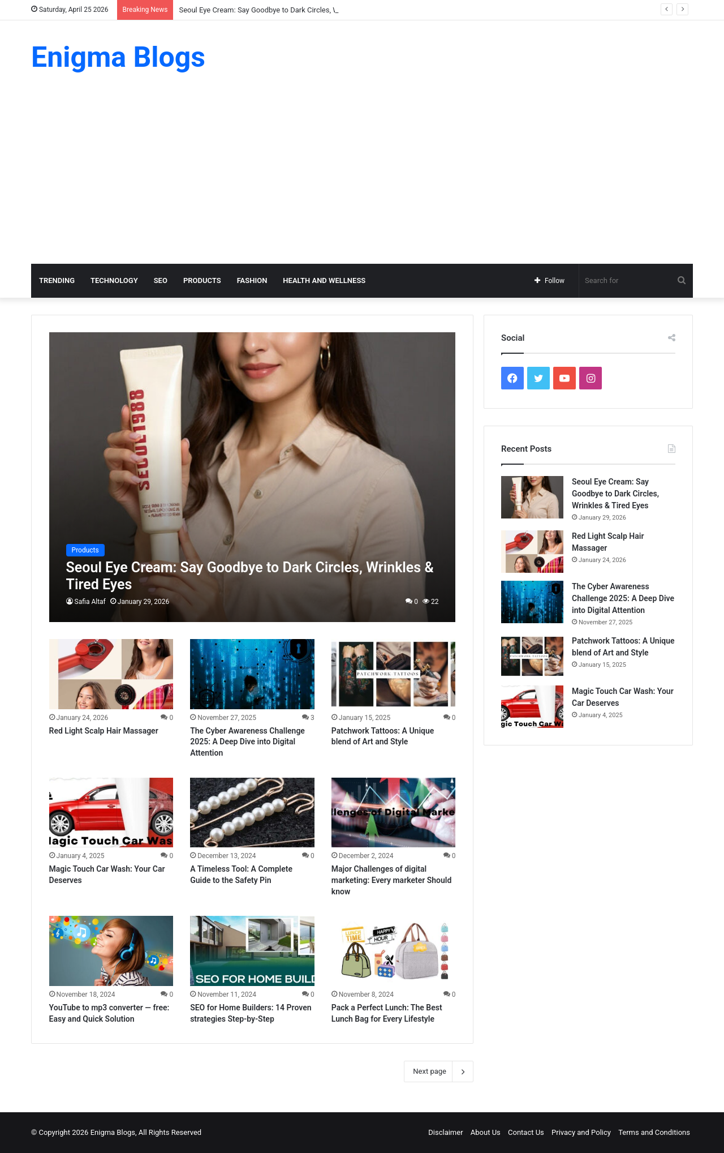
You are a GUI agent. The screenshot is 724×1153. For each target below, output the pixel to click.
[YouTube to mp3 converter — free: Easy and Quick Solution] (111, 951)
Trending (57, 280)
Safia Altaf (90, 602)
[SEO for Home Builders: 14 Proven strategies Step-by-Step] (252, 951)
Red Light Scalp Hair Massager (103, 730)
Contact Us (526, 1132)
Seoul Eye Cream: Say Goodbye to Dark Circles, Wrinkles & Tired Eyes (290, 10)
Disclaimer (445, 1132)
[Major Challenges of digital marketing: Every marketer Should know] (393, 813)
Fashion (252, 280)
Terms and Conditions (654, 1132)
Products (202, 280)
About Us (486, 1132)
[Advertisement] (362, 179)
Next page (438, 1071)
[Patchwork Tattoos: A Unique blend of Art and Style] (393, 674)
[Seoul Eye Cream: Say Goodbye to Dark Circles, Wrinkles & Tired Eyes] (252, 477)
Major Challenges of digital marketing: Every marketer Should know (391, 879)
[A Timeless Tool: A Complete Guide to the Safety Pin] (252, 813)
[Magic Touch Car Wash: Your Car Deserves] (111, 813)
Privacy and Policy (581, 1132)
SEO (160, 280)
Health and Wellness (324, 280)
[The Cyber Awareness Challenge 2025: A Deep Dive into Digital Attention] (252, 674)
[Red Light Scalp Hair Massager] (111, 674)
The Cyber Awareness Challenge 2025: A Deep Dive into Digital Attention (247, 741)
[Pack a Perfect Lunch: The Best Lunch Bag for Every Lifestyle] (393, 951)
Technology (114, 280)
